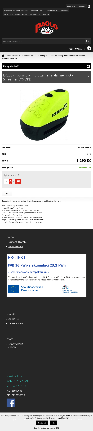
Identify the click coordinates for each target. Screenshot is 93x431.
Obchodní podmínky (17, 241)
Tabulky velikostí (52, 10)
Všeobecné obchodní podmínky (16, 10)
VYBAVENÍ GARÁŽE (28, 55)
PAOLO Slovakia (15, 323)
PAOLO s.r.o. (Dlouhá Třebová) (15, 14)
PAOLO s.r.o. (14, 319)
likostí (20, 343)
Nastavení (42, 423)
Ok (54, 423)
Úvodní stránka (12, 55)
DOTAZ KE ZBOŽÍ (13, 175)
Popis (7, 193)
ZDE (57, 428)
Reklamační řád (37, 10)
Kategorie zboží (46, 66)
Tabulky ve (13, 343)
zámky (42, 55)
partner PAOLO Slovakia (39, 14)
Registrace (71, 6)
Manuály (64, 10)
